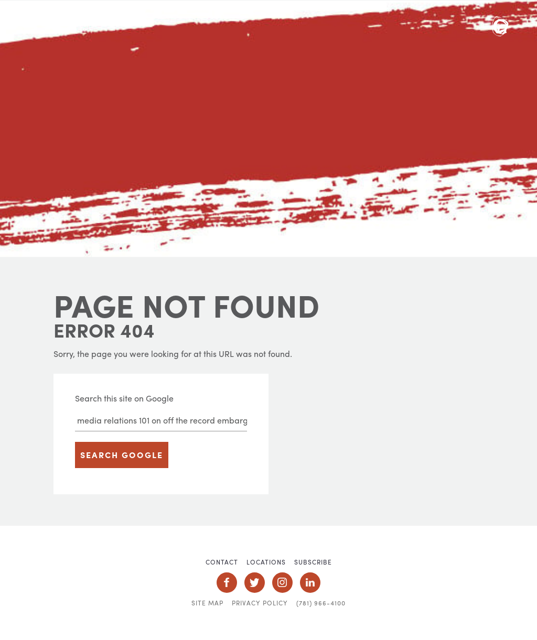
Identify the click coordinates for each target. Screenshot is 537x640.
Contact (222, 562)
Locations (266, 562)
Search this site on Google (124, 398)
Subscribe (313, 562)
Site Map (207, 603)
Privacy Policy (260, 603)
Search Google (121, 455)
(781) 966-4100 (321, 603)
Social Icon (227, 582)
